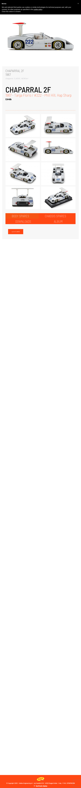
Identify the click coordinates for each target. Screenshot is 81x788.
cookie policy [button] (37, 9)
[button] (78, 3)
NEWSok (24, 78)
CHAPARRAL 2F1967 (14, 72)
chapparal (9, 78)
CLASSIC (17, 78)
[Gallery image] (40, 40)
